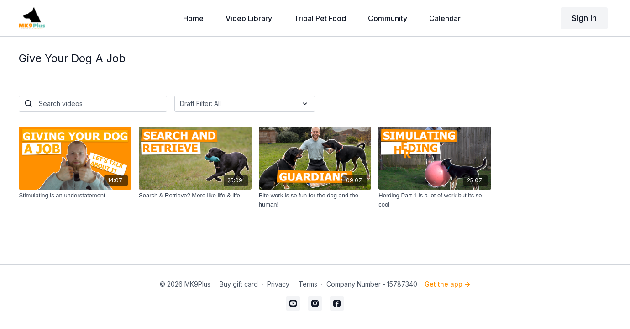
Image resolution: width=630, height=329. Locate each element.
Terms (308, 284)
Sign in (584, 18)
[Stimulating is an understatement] (75, 195)
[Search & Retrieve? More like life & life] (195, 195)
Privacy (278, 284)
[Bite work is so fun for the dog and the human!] (315, 200)
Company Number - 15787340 (371, 284)
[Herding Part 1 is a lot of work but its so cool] (434, 200)
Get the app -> (447, 284)
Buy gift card (239, 284)
